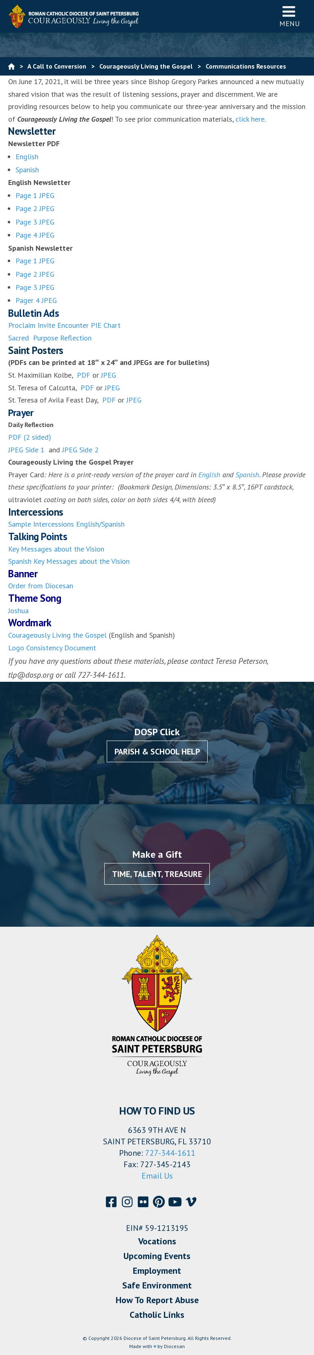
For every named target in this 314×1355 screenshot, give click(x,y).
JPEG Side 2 (80, 449)
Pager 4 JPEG (36, 300)
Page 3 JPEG (35, 222)
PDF (82, 375)
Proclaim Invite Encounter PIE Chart (64, 325)
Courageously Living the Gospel (57, 635)
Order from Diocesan (40, 585)
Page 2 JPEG (35, 208)
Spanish (27, 169)
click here (250, 119)
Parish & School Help (157, 751)
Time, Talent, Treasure (157, 874)
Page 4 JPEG (35, 235)
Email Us (157, 1175)
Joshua (18, 610)
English (27, 156)
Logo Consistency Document (52, 647)
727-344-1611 (170, 1153)
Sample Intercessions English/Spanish (66, 524)
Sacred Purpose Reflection (50, 338)
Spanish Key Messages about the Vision (69, 561)
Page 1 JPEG (35, 195)
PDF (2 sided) (29, 437)
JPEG (108, 375)
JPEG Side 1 (27, 449)
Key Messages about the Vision (56, 549)
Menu (289, 16)
